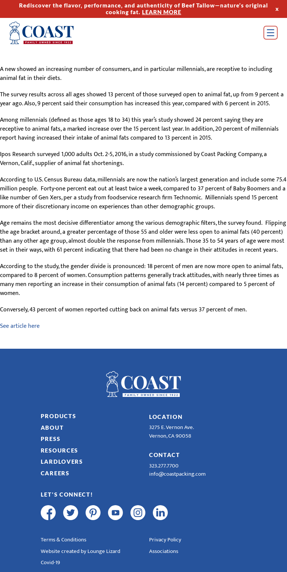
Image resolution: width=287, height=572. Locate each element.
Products (58, 416)
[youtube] (115, 512)
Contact (164, 454)
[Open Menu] (270, 33)
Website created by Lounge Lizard (80, 551)
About (52, 427)
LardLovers (62, 461)
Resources (59, 450)
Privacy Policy (165, 539)
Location (166, 416)
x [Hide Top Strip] (277, 8)
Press (51, 438)
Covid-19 (50, 562)
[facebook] (48, 512)
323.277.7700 (164, 465)
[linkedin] (160, 512)
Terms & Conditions (63, 539)
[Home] (52, 33)
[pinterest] (93, 512)
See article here (20, 326)
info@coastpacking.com (177, 474)
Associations (163, 551)
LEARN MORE (161, 12)
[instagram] (137, 512)
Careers (55, 473)
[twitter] (70, 512)
